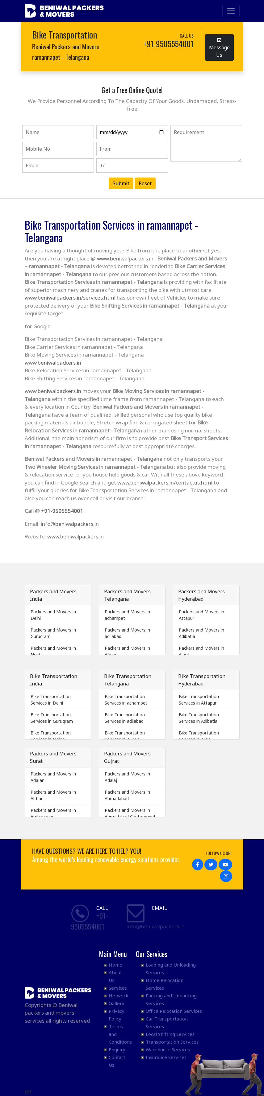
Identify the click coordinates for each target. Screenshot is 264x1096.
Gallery (116, 1003)
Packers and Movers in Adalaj (127, 777)
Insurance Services (166, 1057)
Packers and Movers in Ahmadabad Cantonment (130, 813)
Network (118, 995)
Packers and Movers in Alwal (201, 651)
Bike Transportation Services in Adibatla (199, 718)
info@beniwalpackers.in (70, 523)
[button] (197, 864)
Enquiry (117, 1049)
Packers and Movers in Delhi (53, 615)
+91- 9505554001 (89, 921)
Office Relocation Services (174, 1011)
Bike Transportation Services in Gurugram (52, 718)
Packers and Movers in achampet (127, 615)
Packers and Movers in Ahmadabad (127, 795)
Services (118, 988)
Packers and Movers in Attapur (201, 615)
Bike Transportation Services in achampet (126, 699)
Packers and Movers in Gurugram (53, 633)
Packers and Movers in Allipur (127, 651)
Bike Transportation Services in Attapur (199, 699)
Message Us (219, 46)
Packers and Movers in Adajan (53, 777)
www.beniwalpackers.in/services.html (70, 297)
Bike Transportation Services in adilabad (125, 718)
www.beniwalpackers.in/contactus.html (164, 482)
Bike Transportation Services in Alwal (199, 736)
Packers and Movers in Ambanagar (53, 813)
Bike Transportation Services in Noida (51, 736)
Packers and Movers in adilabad (127, 633)
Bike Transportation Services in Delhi (51, 699)
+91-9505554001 (62, 510)
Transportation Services (172, 1042)
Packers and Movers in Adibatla (201, 633)
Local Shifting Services (170, 1034)
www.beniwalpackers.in (125, 258)
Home (115, 965)
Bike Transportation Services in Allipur (125, 736)
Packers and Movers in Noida (53, 651)
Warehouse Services (168, 1049)
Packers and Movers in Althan (53, 795)
